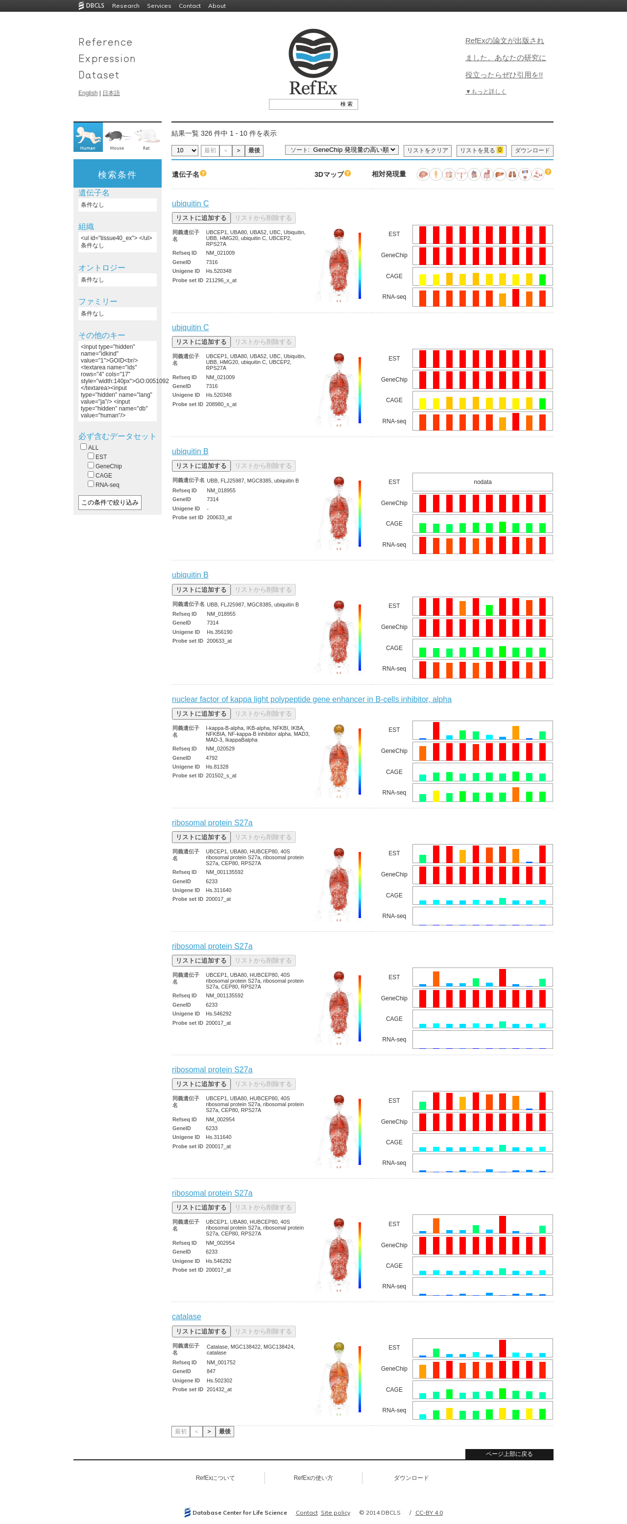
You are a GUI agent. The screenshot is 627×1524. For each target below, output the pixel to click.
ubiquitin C (190, 203)
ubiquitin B (190, 451)
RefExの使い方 (314, 1478)
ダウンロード (532, 150)
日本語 (111, 93)
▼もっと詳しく (485, 91)
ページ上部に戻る (509, 1454)
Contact (190, 5)
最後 (254, 150)
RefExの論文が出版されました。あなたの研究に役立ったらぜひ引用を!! (505, 57)
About (217, 5)
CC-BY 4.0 (429, 1512)
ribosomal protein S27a (212, 823)
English (87, 93)
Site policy (335, 1512)
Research (126, 5)
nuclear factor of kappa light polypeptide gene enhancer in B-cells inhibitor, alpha (312, 699)
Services (159, 5)
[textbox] (302, 103)
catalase (186, 1316)
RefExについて (216, 1478)
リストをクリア (427, 150)
